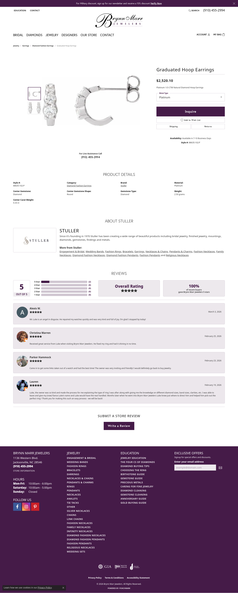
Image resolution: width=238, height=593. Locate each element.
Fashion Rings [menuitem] (76, 466)
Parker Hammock (40, 357)
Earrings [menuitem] (73, 474)
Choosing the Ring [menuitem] (133, 470)
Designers (69, 35)
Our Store (89, 35)
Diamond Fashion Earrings (43, 46)
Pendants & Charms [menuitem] (80, 482)
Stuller (124, 185)
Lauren (34, 381)
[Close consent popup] (63, 588)
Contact (107, 35)
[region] (91, 101)
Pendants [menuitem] (73, 490)
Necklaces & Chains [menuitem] (80, 478)
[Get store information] (24, 470)
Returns (208, 126)
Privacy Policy (95, 577)
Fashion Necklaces (204, 251)
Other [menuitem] (71, 506)
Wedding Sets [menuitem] (76, 551)
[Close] (234, 3)
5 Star (37, 281)
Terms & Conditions (114, 577)
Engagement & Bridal (72, 251)
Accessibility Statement (138, 577)
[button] (19, 10)
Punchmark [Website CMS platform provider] (124, 588)
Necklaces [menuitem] (74, 494)
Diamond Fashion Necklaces (88, 255)
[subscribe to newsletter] (220, 468)
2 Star (37, 291)
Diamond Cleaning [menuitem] (133, 490)
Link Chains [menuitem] (75, 519)
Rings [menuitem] (71, 486)
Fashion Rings (113, 251)
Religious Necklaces (177, 255)
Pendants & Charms (180, 251)
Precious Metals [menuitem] (132, 482)
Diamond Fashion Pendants (122, 255)
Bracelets (128, 251)
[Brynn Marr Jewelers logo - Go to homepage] (119, 20)
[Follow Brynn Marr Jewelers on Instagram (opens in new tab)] (26, 507)
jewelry (16, 46)
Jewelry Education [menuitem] (133, 457)
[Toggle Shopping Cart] (219, 34)
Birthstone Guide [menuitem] (133, 474)
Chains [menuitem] (71, 514)
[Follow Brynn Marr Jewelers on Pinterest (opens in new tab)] (35, 507)
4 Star (37, 285)
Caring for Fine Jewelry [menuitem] (137, 486)
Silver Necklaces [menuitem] (78, 510)
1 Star (37, 294)
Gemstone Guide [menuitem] (132, 478)
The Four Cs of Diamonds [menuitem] (138, 462)
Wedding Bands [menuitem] (77, 462)
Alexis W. (35, 308)
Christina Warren (40, 332)
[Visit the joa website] (135, 567)
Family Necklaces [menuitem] (79, 527)
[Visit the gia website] (104, 567)
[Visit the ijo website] (121, 567)
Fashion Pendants (150, 255)
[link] (34, 10)
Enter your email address (189, 461)
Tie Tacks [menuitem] (73, 502)
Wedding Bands (95, 251)
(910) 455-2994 (90, 157)
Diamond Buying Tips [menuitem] (135, 466)
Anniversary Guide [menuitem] (133, 498)
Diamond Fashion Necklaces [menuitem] (86, 535)
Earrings (25, 46)
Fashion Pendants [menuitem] (79, 543)
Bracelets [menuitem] (73, 470)
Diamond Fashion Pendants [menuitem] (86, 539)
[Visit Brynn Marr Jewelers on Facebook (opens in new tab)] (17, 507)
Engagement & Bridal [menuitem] (81, 457)
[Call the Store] (23, 466)
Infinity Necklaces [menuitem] (80, 531)
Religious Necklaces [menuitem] (81, 547)
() (90, 281)
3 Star (37, 288)
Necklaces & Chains (157, 251)
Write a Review (119, 426)
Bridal (18, 35)
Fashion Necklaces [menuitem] (80, 523)
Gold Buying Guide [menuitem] (133, 502)
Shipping (173, 126)
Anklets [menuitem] (72, 498)
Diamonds (34, 35)
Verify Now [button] (156, 3)
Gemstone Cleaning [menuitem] (134, 494)
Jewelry (52, 35)
